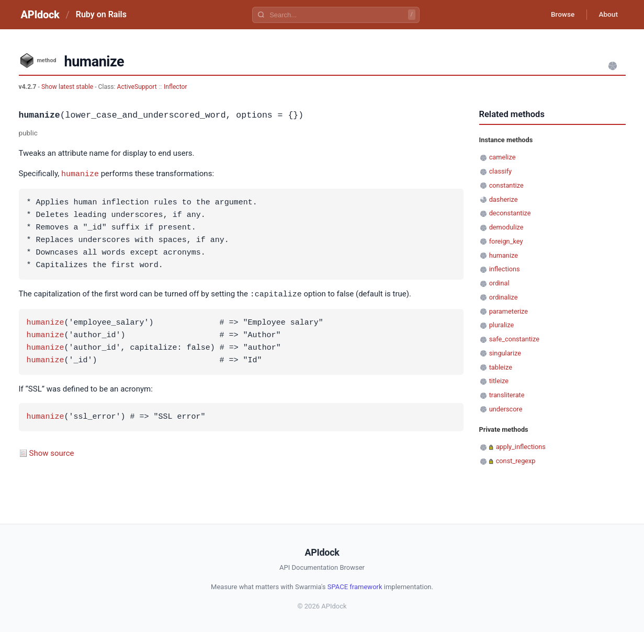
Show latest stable (68, 86)
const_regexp (516, 461)
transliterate (507, 395)
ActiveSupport (137, 86)
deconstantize (510, 213)
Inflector (175, 86)
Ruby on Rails (101, 14)
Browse (559, 14)
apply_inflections (521, 447)
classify (500, 171)
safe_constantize (514, 339)
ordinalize (503, 297)
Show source (51, 452)
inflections (504, 269)
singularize (505, 353)
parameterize (508, 311)
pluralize (501, 325)
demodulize (506, 227)
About (607, 14)
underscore (506, 409)
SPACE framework (354, 586)
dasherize (503, 199)
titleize (499, 381)
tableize (500, 367)
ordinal (499, 283)
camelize (502, 157)
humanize (80, 173)
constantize (506, 185)
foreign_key (506, 241)
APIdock (40, 14)
